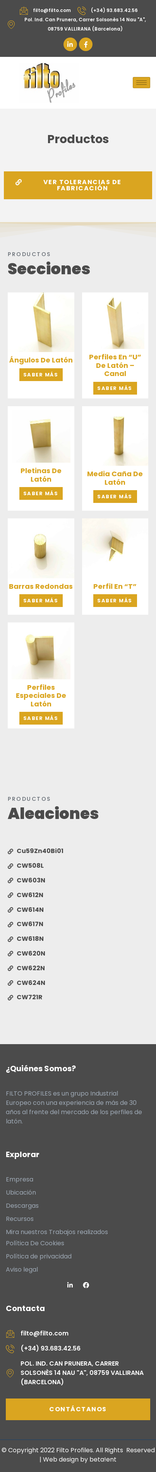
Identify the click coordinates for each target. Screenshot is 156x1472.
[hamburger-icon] (141, 82)
